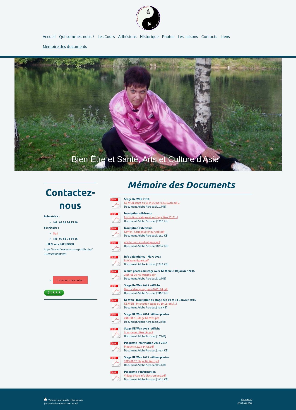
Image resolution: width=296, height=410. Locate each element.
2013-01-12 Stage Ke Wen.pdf (141, 361)
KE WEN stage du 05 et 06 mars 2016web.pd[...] (152, 202)
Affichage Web (245, 402)
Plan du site (77, 399)
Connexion (246, 399)
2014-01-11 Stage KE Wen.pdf (141, 318)
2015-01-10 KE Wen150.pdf (140, 274)
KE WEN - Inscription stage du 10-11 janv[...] (150, 303)
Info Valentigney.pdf (136, 260)
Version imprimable (57, 399)
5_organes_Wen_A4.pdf (138, 332)
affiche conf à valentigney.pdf (142, 242)
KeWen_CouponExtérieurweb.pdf (144, 231)
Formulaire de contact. (70, 280)
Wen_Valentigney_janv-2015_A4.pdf (146, 289)
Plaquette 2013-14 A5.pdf (139, 346)
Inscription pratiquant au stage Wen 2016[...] (151, 217)
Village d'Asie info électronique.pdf (145, 375)
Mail (55, 233)
